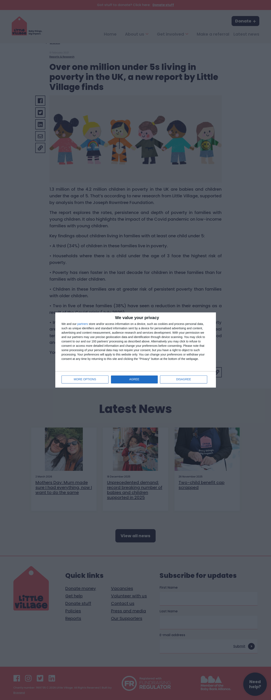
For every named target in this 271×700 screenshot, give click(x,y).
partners (82, 323)
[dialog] (135, 350)
